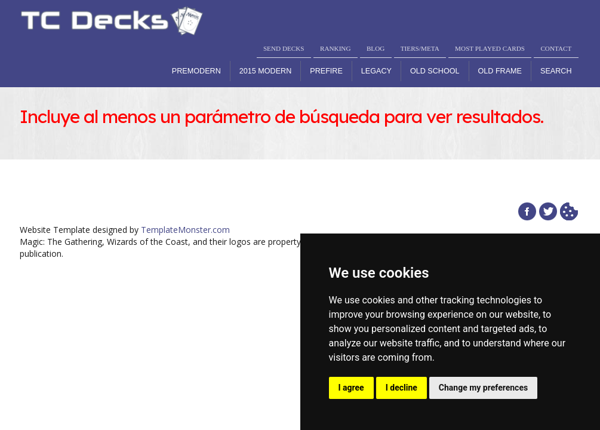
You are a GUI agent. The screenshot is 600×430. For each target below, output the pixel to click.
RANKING (335, 48)
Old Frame (500, 71)
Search (555, 71)
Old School (435, 71)
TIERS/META (420, 48)
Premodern (196, 71)
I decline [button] (401, 387)
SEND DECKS (283, 48)
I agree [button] (351, 387)
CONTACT (555, 48)
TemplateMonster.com (185, 229)
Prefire (326, 71)
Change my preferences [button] (483, 387)
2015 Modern (265, 71)
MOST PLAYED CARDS (490, 48)
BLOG (375, 48)
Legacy (376, 71)
